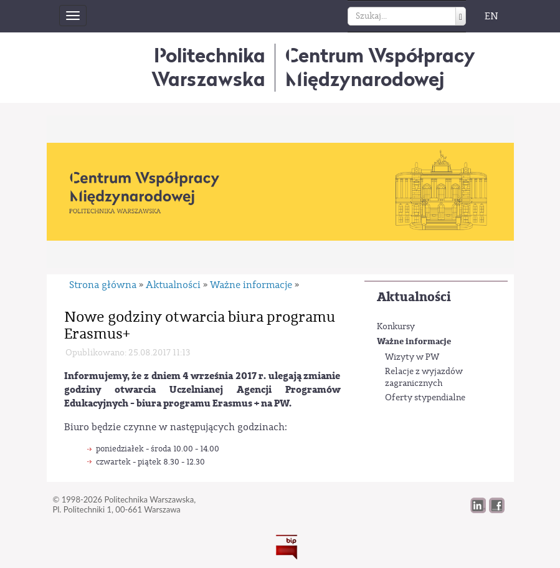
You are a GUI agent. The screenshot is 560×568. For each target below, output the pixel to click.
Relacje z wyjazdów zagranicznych (424, 378)
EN (491, 16)
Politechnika (208, 67)
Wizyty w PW (412, 357)
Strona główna (102, 285)
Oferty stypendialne (425, 397)
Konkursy (396, 326)
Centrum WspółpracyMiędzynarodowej (380, 67)
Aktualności (414, 297)
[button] (497, 510)
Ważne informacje (414, 341)
